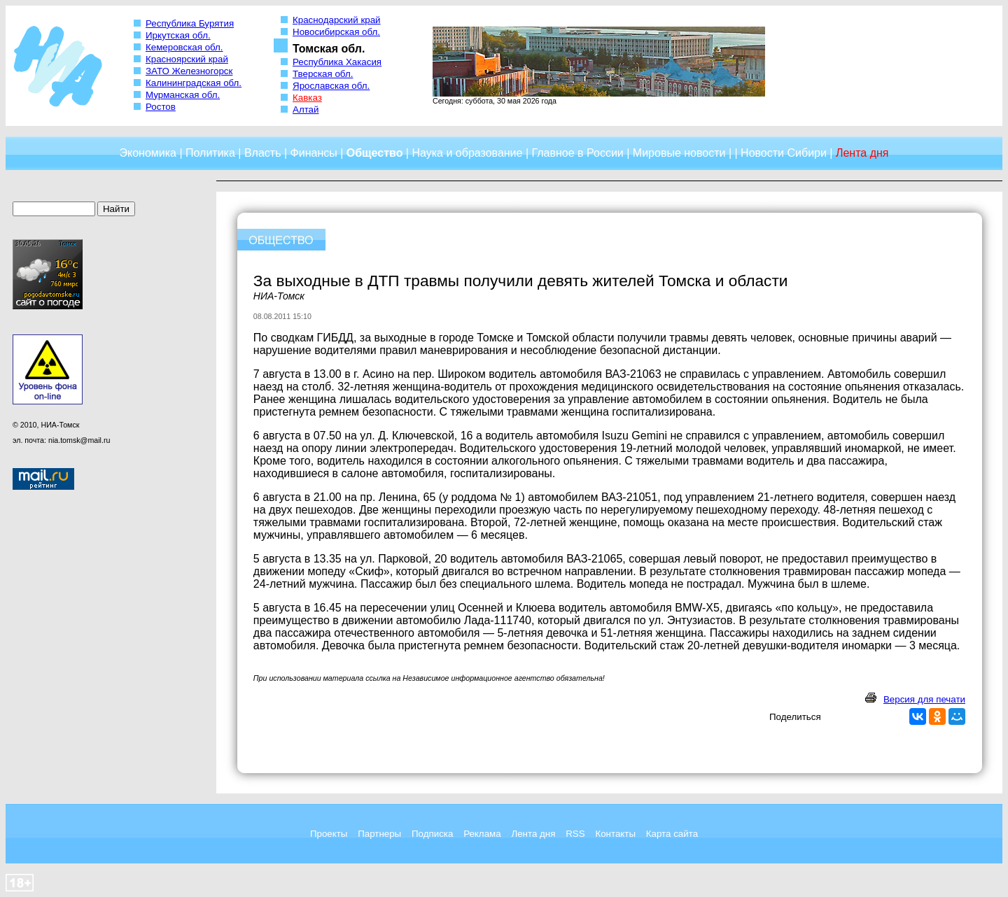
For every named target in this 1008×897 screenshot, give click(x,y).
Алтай (305, 109)
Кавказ (307, 97)
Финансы (313, 153)
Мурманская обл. (183, 95)
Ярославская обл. (331, 85)
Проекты (328, 833)
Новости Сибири (784, 153)
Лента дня (533, 833)
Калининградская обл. (193, 83)
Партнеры (379, 833)
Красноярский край (187, 59)
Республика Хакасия (337, 62)
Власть (262, 153)
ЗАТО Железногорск (189, 71)
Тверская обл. (323, 74)
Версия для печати (924, 699)
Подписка (432, 833)
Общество (374, 153)
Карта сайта (672, 833)
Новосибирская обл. (336, 32)
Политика (210, 153)
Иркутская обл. (178, 35)
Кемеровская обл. (184, 47)
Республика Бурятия (190, 23)
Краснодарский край (337, 20)
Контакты (615, 833)
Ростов (161, 106)
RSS (575, 833)
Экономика (147, 153)
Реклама (481, 833)
